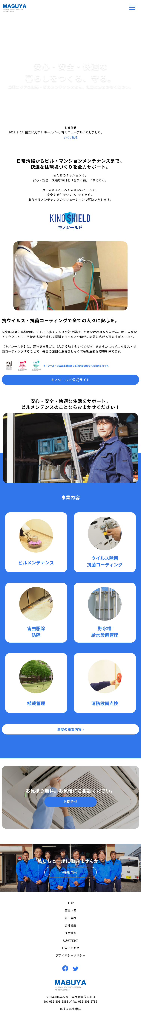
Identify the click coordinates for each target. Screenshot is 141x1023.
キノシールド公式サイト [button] (70, 379)
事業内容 (70, 910)
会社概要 (70, 925)
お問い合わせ (70, 948)
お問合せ (70, 801)
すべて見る (70, 137)
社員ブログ (70, 940)
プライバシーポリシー (70, 955)
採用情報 (70, 872)
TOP (71, 903)
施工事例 (70, 918)
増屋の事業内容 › (70, 729)
